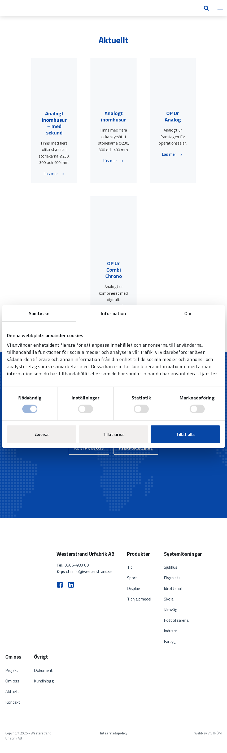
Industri (170, 631)
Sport (132, 577)
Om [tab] (187, 313)
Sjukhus (170, 567)
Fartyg (170, 641)
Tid (130, 567)
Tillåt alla (185, 434)
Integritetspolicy (113, 733)
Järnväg (170, 609)
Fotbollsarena (176, 620)
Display (133, 588)
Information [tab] (113, 313)
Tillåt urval (114, 434)
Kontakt (12, 702)
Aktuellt (12, 691)
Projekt (11, 670)
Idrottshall (173, 588)
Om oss (12, 681)
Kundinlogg (44, 681)
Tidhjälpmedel (139, 599)
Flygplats (172, 577)
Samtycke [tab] (39, 313)
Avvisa (42, 434)
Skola (168, 599)
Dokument (43, 670)
